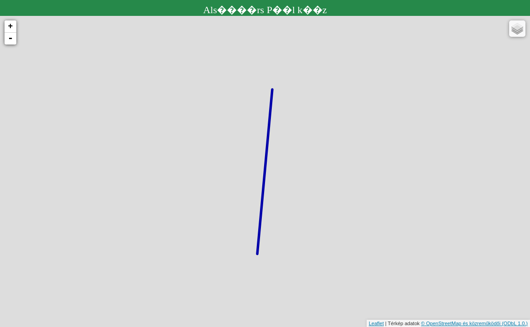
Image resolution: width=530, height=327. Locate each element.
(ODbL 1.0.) (515, 323)
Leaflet (376, 323)
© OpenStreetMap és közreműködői (461, 323)
